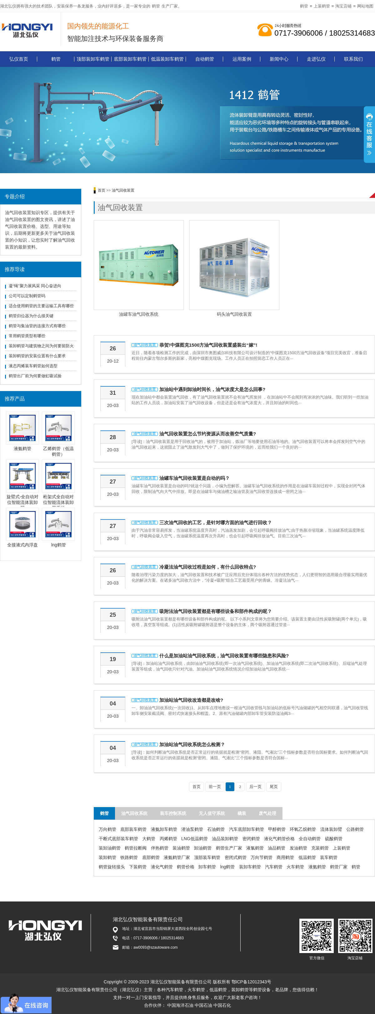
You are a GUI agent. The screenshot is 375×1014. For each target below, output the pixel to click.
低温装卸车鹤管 (167, 59)
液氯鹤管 (255, 848)
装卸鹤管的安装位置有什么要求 (37, 356)
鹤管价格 (185, 866)
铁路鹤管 (129, 857)
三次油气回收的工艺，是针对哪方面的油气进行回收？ (215, 522)
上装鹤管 (322, 6)
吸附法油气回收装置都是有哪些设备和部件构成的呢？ (215, 611)
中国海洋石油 (180, 1005)
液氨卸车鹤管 (164, 829)
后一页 (255, 786)
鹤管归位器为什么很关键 (31, 316)
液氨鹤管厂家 (177, 857)
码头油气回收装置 (234, 314)
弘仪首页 (18, 59)
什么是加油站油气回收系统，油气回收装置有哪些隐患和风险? (224, 655)
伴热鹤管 (159, 848)
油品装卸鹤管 (225, 838)
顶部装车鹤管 (207, 857)
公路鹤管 (355, 829)
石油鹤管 (216, 829)
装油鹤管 (181, 848)
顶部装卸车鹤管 (93, 59)
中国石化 (222, 1005)
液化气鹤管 (162, 866)
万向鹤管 (107, 829)
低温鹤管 (307, 857)
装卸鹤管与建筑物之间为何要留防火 (41, 346)
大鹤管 (148, 838)
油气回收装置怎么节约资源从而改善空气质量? (207, 433)
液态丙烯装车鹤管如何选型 (33, 366)
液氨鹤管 (22, 448)
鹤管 (156, 6)
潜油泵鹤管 (192, 829)
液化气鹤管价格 (279, 838)
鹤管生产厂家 (229, 848)
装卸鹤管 (107, 857)
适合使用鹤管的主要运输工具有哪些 (41, 306)
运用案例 (241, 59)
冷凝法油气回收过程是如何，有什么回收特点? (207, 567)
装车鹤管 (329, 857)
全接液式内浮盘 (22, 544)
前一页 (215, 786)
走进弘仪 (316, 59)
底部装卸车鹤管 (130, 59)
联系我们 (353, 59)
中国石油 (203, 1005)
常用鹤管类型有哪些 (27, 336)
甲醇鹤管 (277, 829)
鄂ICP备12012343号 (252, 981)
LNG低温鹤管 (194, 838)
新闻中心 (279, 59)
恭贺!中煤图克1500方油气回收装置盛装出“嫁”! (208, 345)
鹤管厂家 (339, 866)
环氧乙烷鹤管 (303, 829)
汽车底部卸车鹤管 (246, 829)
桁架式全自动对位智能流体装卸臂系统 (58, 502)
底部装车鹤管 (133, 829)
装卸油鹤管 (110, 848)
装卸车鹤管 (250, 866)
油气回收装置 (123, 190)
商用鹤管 (285, 857)
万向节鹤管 (261, 857)
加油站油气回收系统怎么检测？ (192, 744)
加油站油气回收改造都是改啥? (191, 700)
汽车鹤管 (273, 866)
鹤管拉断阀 (136, 848)
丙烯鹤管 (168, 838)
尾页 (274, 786)
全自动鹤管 (310, 838)
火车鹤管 (295, 866)
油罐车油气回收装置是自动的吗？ (194, 478)
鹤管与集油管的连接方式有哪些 (37, 326)
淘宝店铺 (343, 6)
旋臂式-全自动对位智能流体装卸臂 (23, 502)
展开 (369, 135)
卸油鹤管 (203, 848)
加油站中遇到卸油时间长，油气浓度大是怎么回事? (212, 389)
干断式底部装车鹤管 (118, 838)
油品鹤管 (276, 848)
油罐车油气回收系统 (138, 314)
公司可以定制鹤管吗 (27, 296)
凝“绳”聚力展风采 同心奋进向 (35, 286)
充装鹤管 (320, 848)
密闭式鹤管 (236, 857)
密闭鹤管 (251, 838)
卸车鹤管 (207, 866)
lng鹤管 (58, 544)
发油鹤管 (298, 848)
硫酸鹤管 (333, 838)
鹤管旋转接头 (112, 866)
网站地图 (365, 6)
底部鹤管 (151, 857)
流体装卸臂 (331, 829)
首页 (101, 190)
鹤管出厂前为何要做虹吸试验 (35, 376)
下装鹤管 (138, 866)
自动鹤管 (204, 59)
